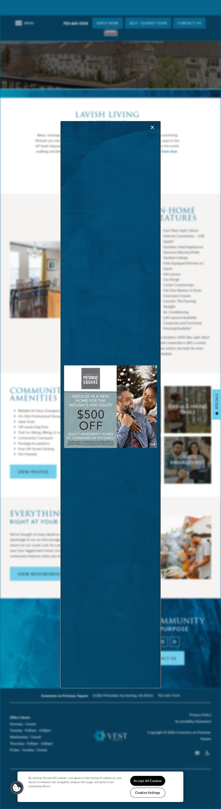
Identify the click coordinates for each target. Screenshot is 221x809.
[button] (17, 788)
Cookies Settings (147, 792)
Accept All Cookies (148, 781)
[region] (100, 787)
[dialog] (110, 404)
